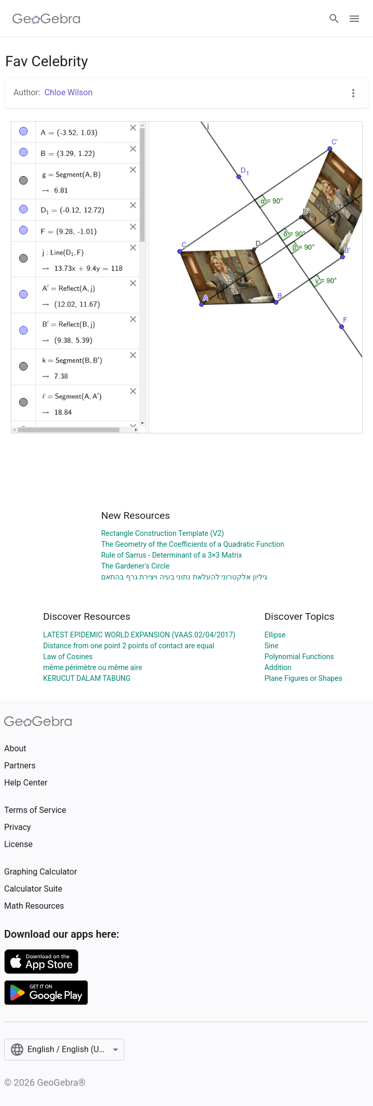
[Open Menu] (354, 18)
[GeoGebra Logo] (46, 18)
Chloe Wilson (69, 92)
